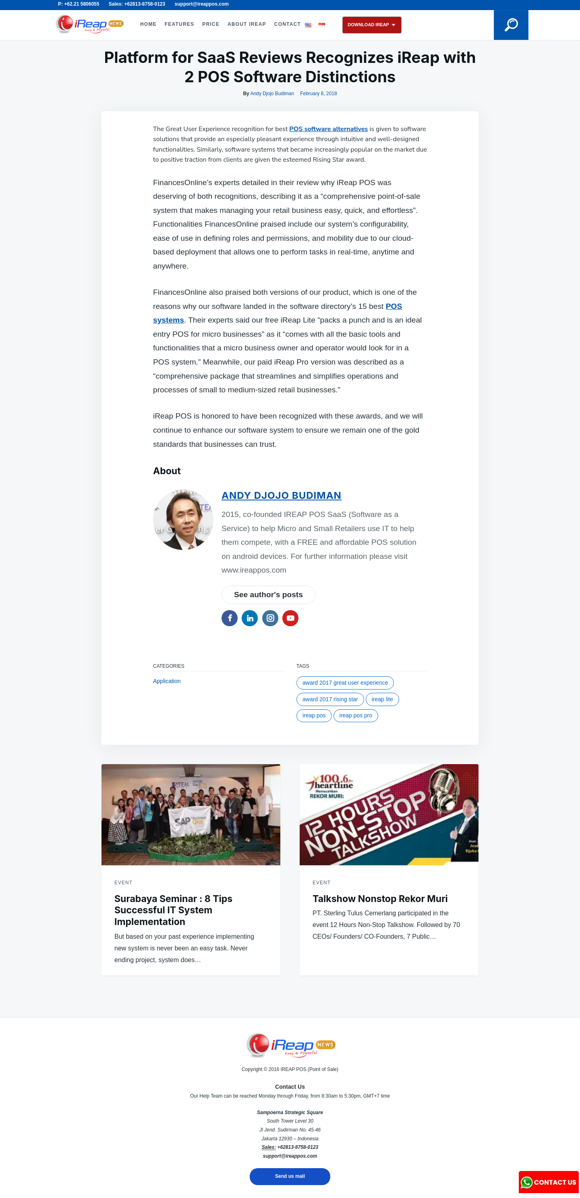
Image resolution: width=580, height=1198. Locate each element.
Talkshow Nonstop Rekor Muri (380, 898)
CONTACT (287, 24)
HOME (148, 24)
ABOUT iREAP (247, 24)
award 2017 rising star (330, 699)
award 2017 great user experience (345, 682)
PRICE (211, 24)
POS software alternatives (328, 129)
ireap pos (314, 715)
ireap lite (382, 699)
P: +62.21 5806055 (78, 4)
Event (123, 882)
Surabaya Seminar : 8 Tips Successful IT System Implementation (173, 910)
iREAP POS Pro (356, 715)
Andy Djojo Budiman (272, 93)
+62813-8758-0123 (297, 1147)
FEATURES (179, 24)
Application (167, 681)
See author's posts (268, 594)
